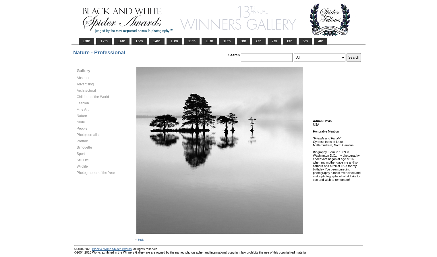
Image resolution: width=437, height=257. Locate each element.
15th (139, 41)
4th (320, 41)
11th (209, 41)
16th (121, 41)
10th (227, 41)
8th (259, 41)
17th (104, 41)
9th (244, 41)
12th (192, 41)
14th (157, 41)
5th (305, 41)
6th (290, 41)
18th (86, 41)
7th (274, 41)
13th (174, 41)
